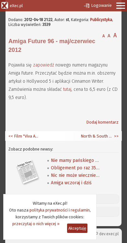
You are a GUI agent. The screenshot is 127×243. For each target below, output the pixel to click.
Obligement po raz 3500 (75, 168)
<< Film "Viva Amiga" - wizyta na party (24, 136)
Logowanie (101, 5)
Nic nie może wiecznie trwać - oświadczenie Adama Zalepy (75, 175)
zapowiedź (43, 65)
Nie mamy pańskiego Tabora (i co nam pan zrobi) (75, 160)
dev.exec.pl (109, 234)
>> (116, 136)
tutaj (67, 89)
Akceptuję (77, 228)
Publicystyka (101, 20)
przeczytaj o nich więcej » (36, 223)
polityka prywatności (48, 210)
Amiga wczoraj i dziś (71, 183)
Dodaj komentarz (102, 122)
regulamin (80, 210)
